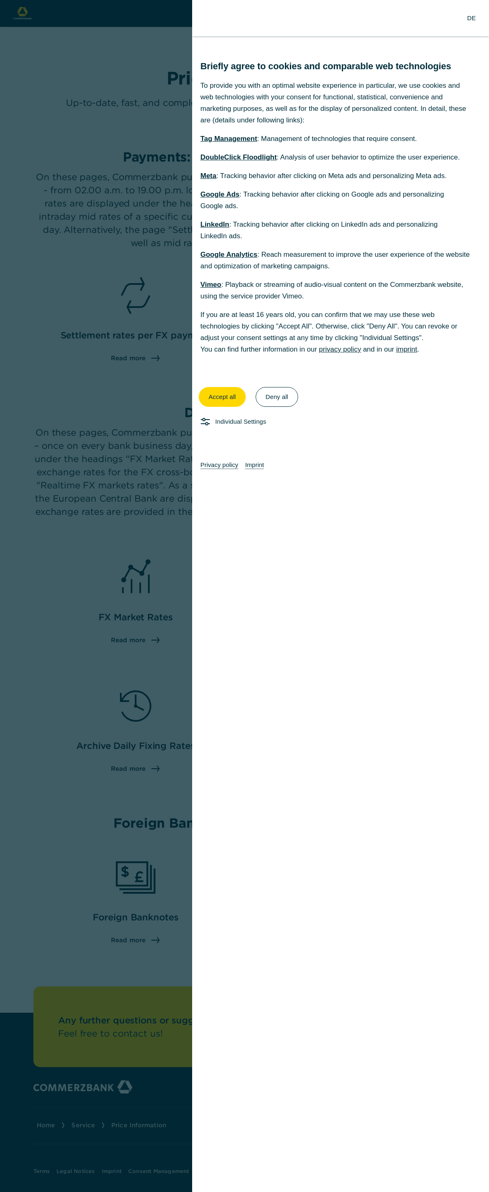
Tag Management (228, 139)
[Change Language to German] (471, 18)
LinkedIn (214, 224)
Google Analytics (228, 254)
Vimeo (210, 285)
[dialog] (244, 596)
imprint (406, 349)
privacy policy (340, 349)
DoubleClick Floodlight (238, 157)
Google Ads (220, 194)
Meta (208, 176)
